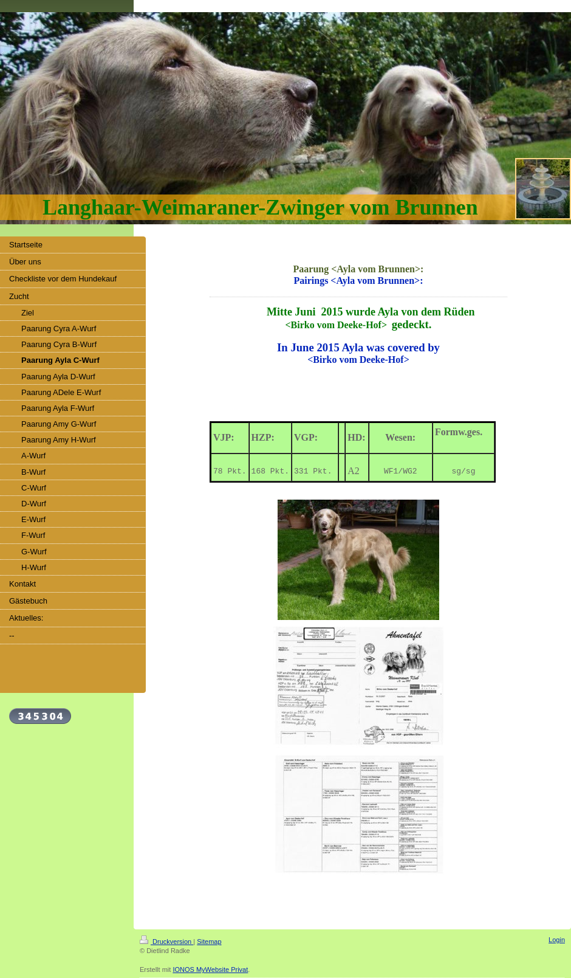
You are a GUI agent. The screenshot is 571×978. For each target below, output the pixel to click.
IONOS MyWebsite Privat (210, 969)
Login (557, 939)
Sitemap (209, 941)
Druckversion (166, 941)
